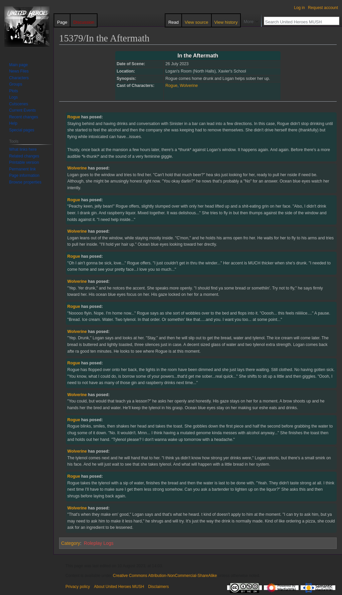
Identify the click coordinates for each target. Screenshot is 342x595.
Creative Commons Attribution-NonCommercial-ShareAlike (165, 575)
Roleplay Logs (99, 543)
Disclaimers (158, 586)
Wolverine (189, 85)
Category (70, 543)
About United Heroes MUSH (119, 586)
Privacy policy (77, 586)
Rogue (171, 85)
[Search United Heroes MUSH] (298, 21)
